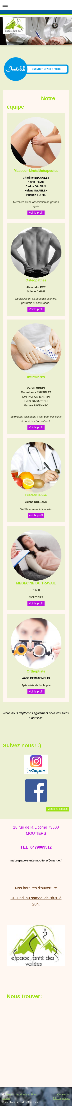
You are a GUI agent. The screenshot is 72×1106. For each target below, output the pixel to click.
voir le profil (36, 515)
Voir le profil (36, 212)
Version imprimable (16, 1094)
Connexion (63, 1094)
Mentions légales (57, 808)
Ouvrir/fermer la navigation (36, 5)
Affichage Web (61, 1098)
